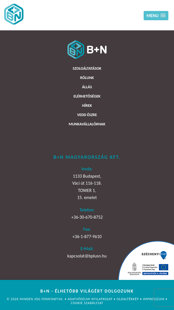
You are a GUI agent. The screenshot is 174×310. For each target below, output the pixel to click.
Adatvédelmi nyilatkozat (91, 299)
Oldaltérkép (128, 299)
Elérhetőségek (87, 96)
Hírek (87, 105)
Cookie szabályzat (87, 303)
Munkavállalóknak (87, 124)
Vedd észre (87, 114)
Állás (87, 87)
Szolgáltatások (87, 68)
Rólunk (87, 77)
